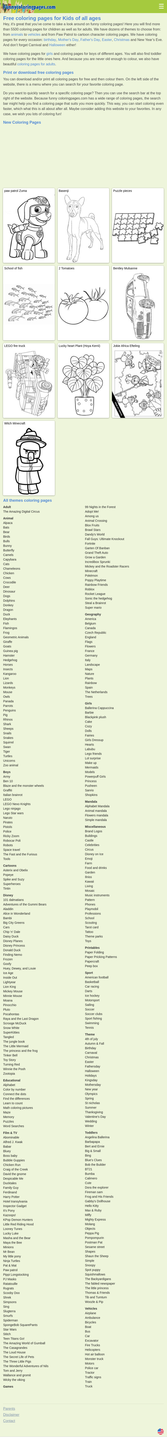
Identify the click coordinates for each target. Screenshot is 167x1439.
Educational (11, 1080)
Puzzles (8, 1121)
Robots (8, 845)
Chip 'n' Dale (11, 932)
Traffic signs (93, 1377)
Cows (7, 577)
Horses (8, 664)
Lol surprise (93, 758)
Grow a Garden (95, 557)
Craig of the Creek (15, 1169)
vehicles (34, 34)
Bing (88, 1155)
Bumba (90, 1174)
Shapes (90, 1251)
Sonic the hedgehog (98, 598)
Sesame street (95, 1247)
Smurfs (8, 1315)
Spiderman (10, 1320)
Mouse (7, 692)
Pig (5, 715)
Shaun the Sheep (97, 1256)
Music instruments (97, 895)
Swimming (92, 1023)
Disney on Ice (94, 854)
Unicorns (9, 760)
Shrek (7, 1297)
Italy (88, 660)
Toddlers (91, 1132)
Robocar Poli (11, 840)
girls (49, 54)
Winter (89, 1126)
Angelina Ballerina (97, 1137)
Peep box (91, 966)
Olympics (91, 1094)
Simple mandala (96, 820)
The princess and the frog (20, 1050)
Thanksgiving (94, 1112)
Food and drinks (96, 868)
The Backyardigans (98, 1279)
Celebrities (92, 845)
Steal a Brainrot (95, 603)
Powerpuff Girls (95, 776)
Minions (8, 1247)
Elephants (10, 619)
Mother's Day (68, 40)
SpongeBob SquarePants (20, 1325)
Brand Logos (93, 831)
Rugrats (8, 1288)
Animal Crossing (96, 520)
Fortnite (90, 543)
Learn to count (13, 1103)
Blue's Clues (93, 1160)
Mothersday (93, 1084)
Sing (6, 1306)
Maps (88, 669)
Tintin (6, 888)
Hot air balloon (95, 1354)
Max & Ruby (93, 1210)
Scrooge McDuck (14, 1023)
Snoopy (90, 1265)
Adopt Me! (92, 511)
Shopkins (91, 795)
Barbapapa (92, 1141)
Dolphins (9, 600)
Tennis (89, 1027)
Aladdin (8, 909)
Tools (6, 859)
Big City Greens (13, 922)
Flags (88, 641)
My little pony (12, 1256)
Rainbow (91, 683)
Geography (93, 614)
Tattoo (89, 932)
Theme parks (94, 936)
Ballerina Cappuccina (99, 708)
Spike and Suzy (13, 879)
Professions (93, 913)
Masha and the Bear (16, 1238)
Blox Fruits (92, 525)
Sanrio (89, 790)
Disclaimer (11, 1415)
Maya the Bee (12, 1242)
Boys (6, 772)
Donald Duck (11, 950)
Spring (89, 1098)
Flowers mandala (96, 815)
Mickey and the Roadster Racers (107, 566)
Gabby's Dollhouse (97, 1201)
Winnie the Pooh (14, 1069)
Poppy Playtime (95, 580)
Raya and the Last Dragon (20, 1018)
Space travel (11, 849)
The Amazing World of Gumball (24, 1343)
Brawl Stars (93, 530)
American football (97, 977)
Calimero (91, 1178)
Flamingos (10, 628)
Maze (6, 1112)
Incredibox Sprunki (97, 562)
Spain (89, 687)
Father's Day (90, 40)
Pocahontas (11, 1014)
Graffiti (7, 790)
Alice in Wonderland (16, 913)
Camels (8, 555)
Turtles (7, 756)
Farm (88, 863)
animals (17, 34)
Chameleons (11, 568)
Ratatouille (10, 1283)
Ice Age (8, 973)
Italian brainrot (12, 795)
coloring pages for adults (36, 64)
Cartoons (9, 865)
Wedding (91, 1121)
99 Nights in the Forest (100, 507)
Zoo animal (10, 765)
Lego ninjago (11, 808)
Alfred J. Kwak (12, 1142)
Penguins (9, 710)
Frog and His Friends (99, 1196)
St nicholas (92, 1103)
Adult (7, 507)
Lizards (8, 683)
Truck (88, 1386)
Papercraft (92, 961)
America (90, 619)
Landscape (92, 664)
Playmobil (91, 909)
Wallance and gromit (17, 1375)
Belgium (90, 623)
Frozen (8, 959)
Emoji (89, 858)
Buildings (91, 836)
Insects (8, 669)
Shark (7, 724)
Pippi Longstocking (16, 1274)
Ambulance (92, 1317)
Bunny (7, 545)
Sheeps (8, 728)
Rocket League (95, 594)
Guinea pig (10, 651)
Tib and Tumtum (96, 1297)
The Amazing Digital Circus (21, 511)
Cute (88, 1183)
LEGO (7, 799)
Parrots (8, 706)
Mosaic (90, 890)
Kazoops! (9, 1215)
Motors (89, 1363)
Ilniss (88, 877)
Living (89, 886)
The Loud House (14, 1352)
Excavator (92, 1340)
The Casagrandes (15, 1347)
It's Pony (9, 1210)
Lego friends (93, 753)
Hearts (89, 744)
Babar (7, 1146)
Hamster (9, 655)
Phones (90, 904)
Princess (91, 781)
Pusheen (91, 785)
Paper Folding (94, 952)
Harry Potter (11, 1197)
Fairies (89, 735)
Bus (87, 1331)
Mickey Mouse (12, 991)
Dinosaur (9, 591)
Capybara (9, 559)
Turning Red (11, 1064)
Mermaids (91, 767)
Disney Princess (14, 945)
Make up (91, 763)
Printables (92, 947)
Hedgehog (10, 660)
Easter (107, 40)
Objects (90, 1228)
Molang (90, 1224)
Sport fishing (93, 1018)
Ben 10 (8, 781)
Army (6, 776)
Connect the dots (14, 1094)
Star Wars (10, 1329)
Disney (8, 895)
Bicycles (90, 1322)
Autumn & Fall (94, 1043)
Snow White (11, 1028)
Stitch (7, 1334)
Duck (6, 614)
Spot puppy (92, 1270)
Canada (90, 628)
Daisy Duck (10, 936)
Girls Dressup (94, 740)
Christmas (122, 40)
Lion (6, 678)
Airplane (90, 1313)
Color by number (14, 1089)
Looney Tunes (12, 1229)
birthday (50, 40)
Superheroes (11, 884)
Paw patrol (10, 1270)
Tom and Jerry (12, 1370)
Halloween (57, 45)
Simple (89, 1260)
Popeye (8, 875)
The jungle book (14, 1041)
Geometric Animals (15, 637)
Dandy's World (95, 534)
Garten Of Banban (97, 548)
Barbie (89, 712)
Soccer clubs (93, 1014)
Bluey (7, 1151)
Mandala (91, 801)
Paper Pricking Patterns (101, 957)
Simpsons (9, 1302)
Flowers (90, 646)
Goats (7, 646)
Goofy (7, 964)
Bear (6, 532)
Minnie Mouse (12, 996)
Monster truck (94, 1359)
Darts (88, 991)
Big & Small (93, 1151)
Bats (6, 527)
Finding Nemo (12, 954)
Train (88, 1381)
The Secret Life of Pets (18, 1357)
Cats (6, 564)
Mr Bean (9, 1251)
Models (90, 772)
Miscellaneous (95, 826)
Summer (91, 1107)
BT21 (88, 1169)
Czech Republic (95, 632)
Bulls (6, 541)
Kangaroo (9, 674)
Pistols (7, 827)
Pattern (90, 900)
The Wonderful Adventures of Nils (25, 1366)
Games (8, 1386)
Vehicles (91, 1308)
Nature (89, 674)
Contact (9, 1421)
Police (7, 831)
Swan (7, 747)
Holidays (91, 1075)
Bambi (7, 918)
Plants (89, 678)
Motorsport (92, 1000)
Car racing (92, 986)
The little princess (97, 1288)
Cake (88, 721)
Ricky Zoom (11, 836)
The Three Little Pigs (17, 1361)
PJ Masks (9, 1279)
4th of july (91, 1039)
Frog (6, 632)
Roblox (90, 589)
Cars (6, 927)
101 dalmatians (13, 900)
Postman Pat (93, 1242)
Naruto (7, 817)
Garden (90, 872)
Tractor (90, 1372)
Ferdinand (10, 1192)
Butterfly (8, 550)
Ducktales (9, 1183)
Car (87, 1336)
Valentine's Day (95, 1116)
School (89, 918)
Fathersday (92, 1066)
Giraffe (7, 641)
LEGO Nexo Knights (16, 804)
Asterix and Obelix (15, 870)
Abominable (11, 1137)
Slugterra (9, 1311)
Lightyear (9, 982)
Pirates (8, 822)
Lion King (9, 986)
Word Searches (13, 1126)
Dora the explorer (97, 1187)
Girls (88, 703)
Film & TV (10, 1133)
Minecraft (91, 571)
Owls (6, 696)
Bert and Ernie (95, 1146)
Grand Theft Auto (96, 552)
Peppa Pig (92, 1233)
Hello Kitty (92, 1206)
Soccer (90, 1009)
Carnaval (91, 1052)
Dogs (6, 596)
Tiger (6, 751)
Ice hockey (92, 995)
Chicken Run (11, 1165)
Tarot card (92, 927)
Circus (89, 849)
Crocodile (9, 582)
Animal (8, 518)
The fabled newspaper (100, 1283)
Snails (7, 733)
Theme (90, 1034)
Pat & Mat (9, 1265)
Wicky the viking (14, 1380)
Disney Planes (13, 941)
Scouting (91, 922)
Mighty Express (95, 1219)
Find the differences (16, 1098)
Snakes (8, 738)
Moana (7, 1000)
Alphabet (9, 1085)
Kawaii (89, 881)
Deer (6, 587)
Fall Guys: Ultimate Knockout (104, 539)
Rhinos (8, 719)
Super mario (93, 607)
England (90, 637)
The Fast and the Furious (20, 854)
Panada (8, 701)
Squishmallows (95, 1274)
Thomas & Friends (97, 1292)
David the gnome (14, 1174)
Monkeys (9, 687)
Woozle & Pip (94, 1302)
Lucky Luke (10, 1233)
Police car (91, 1368)
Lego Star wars (13, 813)
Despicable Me (13, 1178)
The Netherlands (96, 692)
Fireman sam (94, 1192)
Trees (89, 696)
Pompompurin (94, 1238)
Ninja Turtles (11, 1261)
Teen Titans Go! (13, 1338)
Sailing (89, 1005)
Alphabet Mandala (97, 806)
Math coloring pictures (18, 1108)
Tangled (8, 1037)
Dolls (88, 731)
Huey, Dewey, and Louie (19, 968)
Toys (88, 941)
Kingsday (91, 1080)
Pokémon (91, 575)
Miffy (88, 1215)
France (90, 651)
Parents (9, 1408)
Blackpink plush (95, 717)
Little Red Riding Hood (18, 1224)
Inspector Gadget (14, 1206)
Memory (8, 1117)
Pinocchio (9, 1005)
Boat (88, 1327)
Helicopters (92, 1349)
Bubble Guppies (14, 1160)
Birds (6, 536)
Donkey (8, 605)
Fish (6, 623)
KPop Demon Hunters (18, 1219)
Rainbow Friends (96, 584)
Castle (89, 840)
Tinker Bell (10, 1055)
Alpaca (7, 523)
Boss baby (10, 1155)
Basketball (92, 982)
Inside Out (10, 977)
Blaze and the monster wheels (23, 785)
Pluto (6, 1009)
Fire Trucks (92, 1345)
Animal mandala (96, 810)
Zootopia (9, 1073)
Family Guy (10, 1187)
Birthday (90, 1048)
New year (91, 1089)
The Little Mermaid (15, 1046)
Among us (92, 516)
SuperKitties (11, 1032)
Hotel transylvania (15, 1201)
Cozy (88, 726)
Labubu (90, 749)
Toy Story (9, 1060)
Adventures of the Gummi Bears (24, 904)
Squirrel (8, 742)
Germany (91, 655)
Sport (89, 973)
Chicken (8, 573)
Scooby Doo (11, 1293)
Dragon (8, 609)
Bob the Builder (95, 1164)
